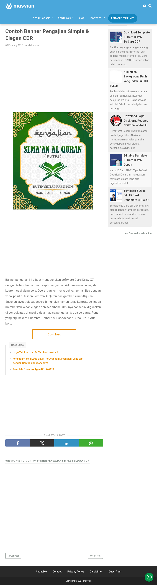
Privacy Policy (75, 571)
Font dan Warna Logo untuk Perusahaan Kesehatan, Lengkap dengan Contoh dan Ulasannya (48, 361)
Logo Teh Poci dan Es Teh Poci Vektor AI (36, 352)
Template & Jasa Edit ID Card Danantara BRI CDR (136, 195)
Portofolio (98, 18)
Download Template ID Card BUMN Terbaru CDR (137, 37)
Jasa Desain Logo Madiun (137, 233)
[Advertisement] (54, 75)
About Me (41, 571)
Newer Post (13, 556)
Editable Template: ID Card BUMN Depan (136, 160)
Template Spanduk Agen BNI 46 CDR (33, 369)
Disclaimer (96, 571)
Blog (81, 18)
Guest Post (115, 571)
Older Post (95, 556)
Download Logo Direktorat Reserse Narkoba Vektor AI (136, 120)
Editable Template (122, 18)
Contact (57, 571)
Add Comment (32, 45)
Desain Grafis (41, 18)
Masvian (87, 581)
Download (64, 18)
